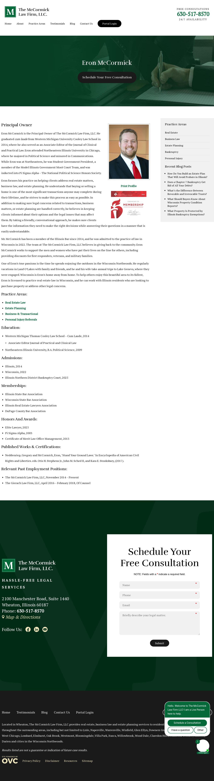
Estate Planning (15, 308)
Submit (159, 643)
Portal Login (109, 23)
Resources (70, 761)
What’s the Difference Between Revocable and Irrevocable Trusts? (187, 192)
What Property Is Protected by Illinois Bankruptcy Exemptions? (186, 212)
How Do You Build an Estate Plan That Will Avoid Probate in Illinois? (187, 175)
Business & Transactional (21, 314)
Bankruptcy (171, 152)
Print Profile (129, 186)
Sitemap (87, 761)
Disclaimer (52, 761)
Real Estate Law (15, 302)
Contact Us (86, 23)
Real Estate (171, 132)
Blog (72, 23)
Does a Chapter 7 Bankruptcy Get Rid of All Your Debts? (186, 183)
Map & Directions (21, 617)
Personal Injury (174, 158)
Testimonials (57, 23)
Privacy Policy (31, 761)
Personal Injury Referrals (21, 319)
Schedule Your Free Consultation (107, 77)
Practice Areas (37, 23)
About (20, 23)
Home (8, 23)
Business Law (172, 139)
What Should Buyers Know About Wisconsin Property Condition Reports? (186, 202)
